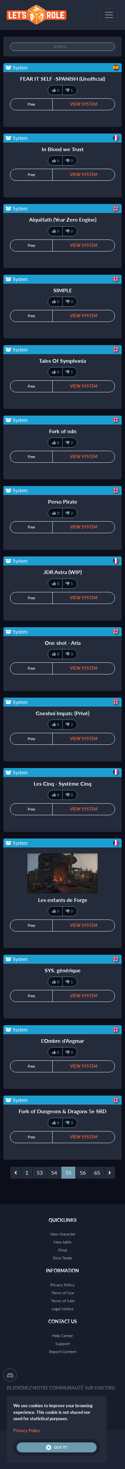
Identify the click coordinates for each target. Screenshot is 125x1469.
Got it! (56, 1447)
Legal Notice (62, 1308)
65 (97, 1172)
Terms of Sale (62, 1300)
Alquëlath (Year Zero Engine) (62, 219)
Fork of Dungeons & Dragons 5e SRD (62, 1111)
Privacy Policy (62, 1284)
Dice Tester (62, 1257)
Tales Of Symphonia (62, 360)
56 (83, 1172)
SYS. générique (63, 970)
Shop (62, 1249)
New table (62, 1241)
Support (62, 1343)
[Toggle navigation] (109, 15)
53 (40, 1172)
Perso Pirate (62, 501)
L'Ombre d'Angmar (62, 1040)
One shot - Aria (63, 642)
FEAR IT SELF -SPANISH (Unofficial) (62, 78)
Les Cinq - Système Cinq (62, 783)
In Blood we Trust (63, 149)
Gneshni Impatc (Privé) (62, 713)
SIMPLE (62, 290)
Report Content (62, 1351)
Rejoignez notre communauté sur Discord (61, 1388)
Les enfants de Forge (62, 900)
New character (62, 1233)
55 (68, 1172)
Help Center (62, 1335)
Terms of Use (62, 1292)
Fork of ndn (62, 431)
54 (54, 1172)
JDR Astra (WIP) (63, 572)
